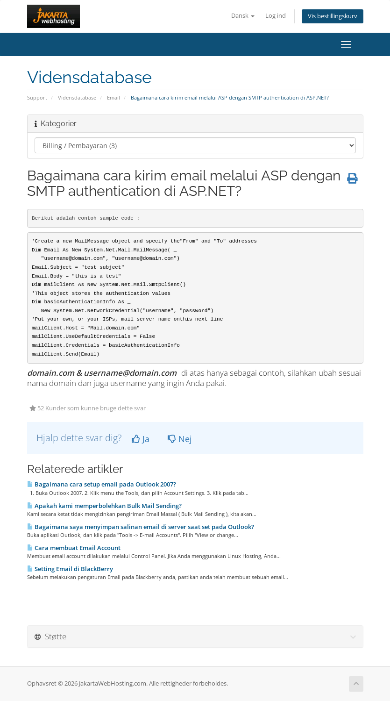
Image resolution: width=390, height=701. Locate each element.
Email (113, 97)
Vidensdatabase (77, 97)
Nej (180, 438)
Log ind (275, 16)
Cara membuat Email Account (74, 548)
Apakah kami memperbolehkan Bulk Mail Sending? (104, 505)
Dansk (243, 16)
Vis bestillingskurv (332, 16)
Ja (140, 438)
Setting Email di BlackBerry (70, 569)
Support (37, 97)
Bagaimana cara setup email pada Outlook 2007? (101, 484)
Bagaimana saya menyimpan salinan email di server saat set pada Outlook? (140, 526)
